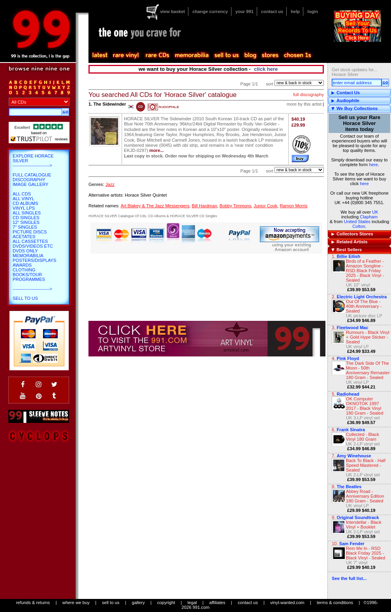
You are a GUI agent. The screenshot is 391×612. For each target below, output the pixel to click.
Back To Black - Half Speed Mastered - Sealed (365, 465)
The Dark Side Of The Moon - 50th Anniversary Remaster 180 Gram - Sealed (368, 370)
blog (250, 55)
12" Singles (26, 222)
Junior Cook (265, 205)
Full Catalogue (32, 174)
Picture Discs (30, 231)
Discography (29, 179)
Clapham (369, 216)
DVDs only (25, 250)
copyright (166, 602)
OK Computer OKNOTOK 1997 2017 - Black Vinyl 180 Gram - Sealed (364, 405)
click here (266, 69)
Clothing (24, 269)
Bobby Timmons (235, 205)
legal (192, 602)
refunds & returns (33, 602)
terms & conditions (335, 602)
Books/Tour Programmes (29, 277)
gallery (138, 602)
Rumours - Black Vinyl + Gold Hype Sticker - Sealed (367, 337)
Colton (358, 226)
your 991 (244, 11)
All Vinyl (23, 198)
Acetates (24, 236)
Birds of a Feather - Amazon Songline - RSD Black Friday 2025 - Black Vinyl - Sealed (365, 270)
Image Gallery (31, 184)
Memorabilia (28, 255)
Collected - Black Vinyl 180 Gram (362, 436)
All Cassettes (30, 241)
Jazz (110, 184)
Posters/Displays (34, 260)
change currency (210, 11)
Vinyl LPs (24, 208)
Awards (22, 265)
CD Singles (26, 217)
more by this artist (304, 104)
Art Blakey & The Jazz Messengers (154, 205)
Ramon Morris (293, 205)
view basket (172, 11)
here (373, 164)
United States (357, 221)
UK (375, 212)
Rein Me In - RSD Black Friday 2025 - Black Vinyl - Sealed (365, 553)
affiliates (217, 602)
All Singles (27, 212)
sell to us (110, 602)
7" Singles (25, 227)
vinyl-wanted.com (287, 602)
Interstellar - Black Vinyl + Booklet (364, 524)
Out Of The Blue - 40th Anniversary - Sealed (364, 306)
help (295, 11)
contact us (272, 11)
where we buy (76, 602)
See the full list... (349, 578)
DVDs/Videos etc (33, 246)
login (312, 11)
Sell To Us (25, 298)
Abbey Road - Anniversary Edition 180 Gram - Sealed (365, 496)
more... (156, 150)
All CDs (22, 193)
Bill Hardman (204, 205)
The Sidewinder (109, 104)
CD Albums (25, 203)
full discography (308, 94)
